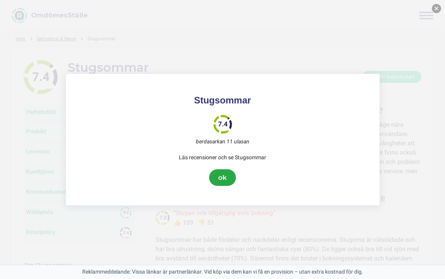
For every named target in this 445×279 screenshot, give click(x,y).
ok (222, 177)
